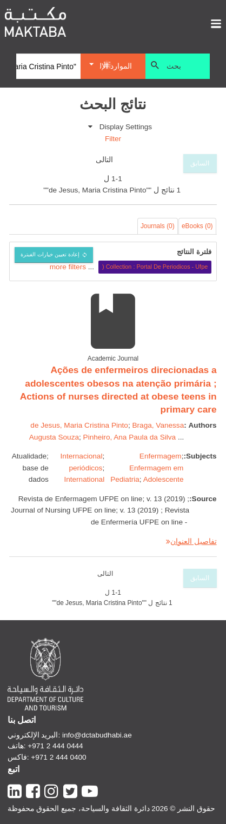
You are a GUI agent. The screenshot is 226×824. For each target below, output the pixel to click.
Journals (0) (158, 226)
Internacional (82, 456)
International (84, 479)
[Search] (48, 66)
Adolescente (163, 479)
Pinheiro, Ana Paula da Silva (129, 437)
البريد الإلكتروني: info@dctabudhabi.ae (70, 735)
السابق (199, 163)
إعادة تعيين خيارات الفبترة (50, 254)
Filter (113, 139)
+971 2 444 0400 (58, 757)
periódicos (85, 468)
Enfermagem (160, 456)
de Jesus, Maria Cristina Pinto (79, 425)
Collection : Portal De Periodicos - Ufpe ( (155, 266)
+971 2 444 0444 (55, 746)
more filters (68, 266)
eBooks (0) (197, 226)
